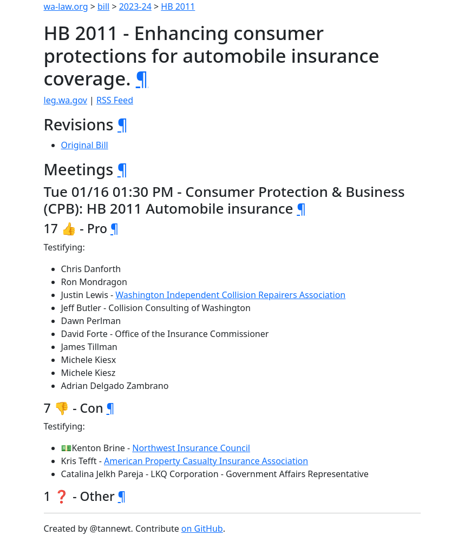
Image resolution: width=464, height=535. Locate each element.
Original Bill (84, 145)
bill (103, 6)
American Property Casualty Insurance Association (206, 461)
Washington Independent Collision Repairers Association (230, 295)
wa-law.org (66, 6)
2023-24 (135, 6)
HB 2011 (178, 6)
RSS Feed (114, 100)
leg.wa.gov (65, 100)
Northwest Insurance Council (191, 448)
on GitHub (202, 528)
